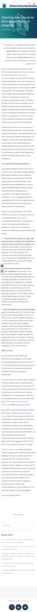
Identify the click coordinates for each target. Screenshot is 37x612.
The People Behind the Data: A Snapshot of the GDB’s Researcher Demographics (18, 540)
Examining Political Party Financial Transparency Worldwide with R (18, 571)
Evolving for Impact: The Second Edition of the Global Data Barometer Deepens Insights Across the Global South (18, 556)
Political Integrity (18, 514)
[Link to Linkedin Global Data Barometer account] (18, 607)
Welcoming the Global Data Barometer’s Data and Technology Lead (17, 564)
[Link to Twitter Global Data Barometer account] (25, 607)
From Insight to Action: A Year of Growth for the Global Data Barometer (18, 547)
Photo (3, 495)
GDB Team (7, 29)
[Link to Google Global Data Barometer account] (12, 607)
